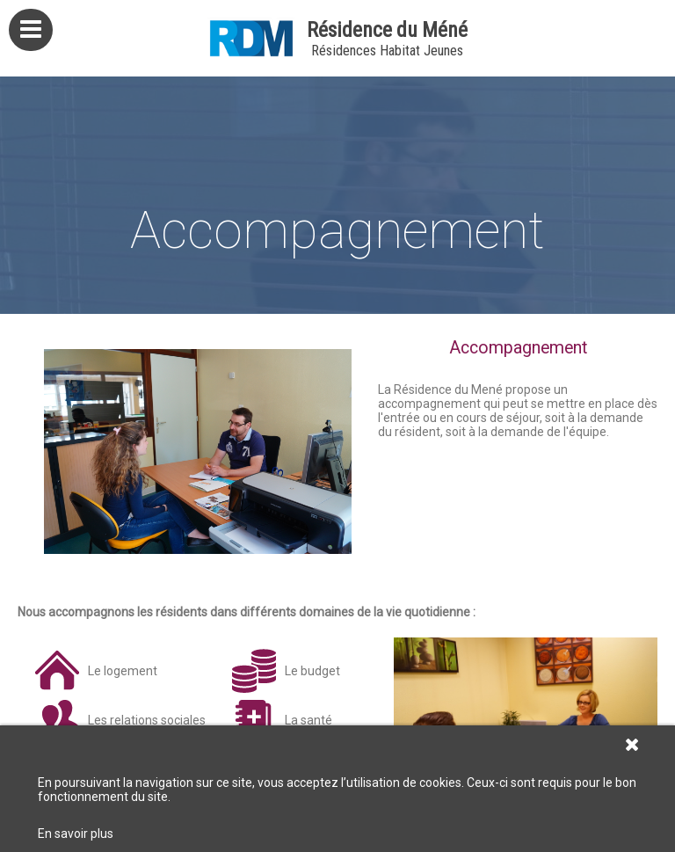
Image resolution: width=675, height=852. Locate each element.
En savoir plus (75, 834)
